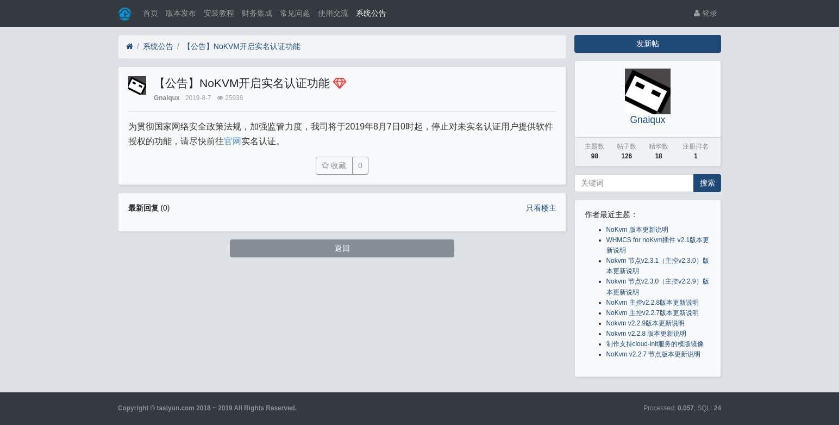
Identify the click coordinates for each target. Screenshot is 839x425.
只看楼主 (541, 208)
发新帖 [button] (647, 43)
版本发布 (181, 13)
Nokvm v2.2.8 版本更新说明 (646, 333)
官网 (232, 141)
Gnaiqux (167, 98)
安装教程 (219, 13)
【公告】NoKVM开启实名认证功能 (241, 46)
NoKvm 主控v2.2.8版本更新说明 (652, 302)
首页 (150, 13)
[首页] (129, 46)
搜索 (707, 182)
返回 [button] (342, 248)
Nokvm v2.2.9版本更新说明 (645, 323)
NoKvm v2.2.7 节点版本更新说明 (653, 354)
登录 (705, 13)
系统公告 (371, 13)
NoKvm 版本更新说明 (637, 229)
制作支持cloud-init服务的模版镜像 (655, 344)
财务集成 (257, 13)
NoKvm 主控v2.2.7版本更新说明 (652, 313)
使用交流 (333, 13)
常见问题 (295, 13)
